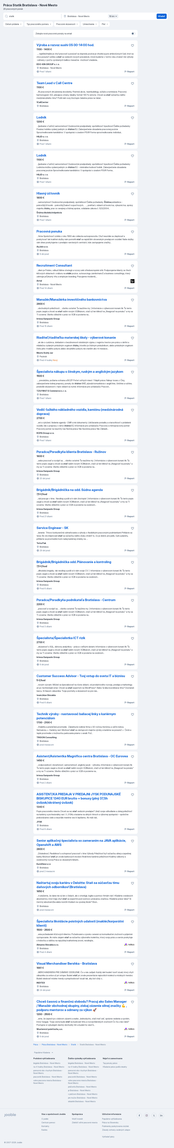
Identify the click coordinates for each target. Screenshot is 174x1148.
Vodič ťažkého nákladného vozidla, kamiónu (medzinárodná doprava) (80, 412)
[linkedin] (161, 1115)
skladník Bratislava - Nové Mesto (82, 1101)
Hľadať (161, 16)
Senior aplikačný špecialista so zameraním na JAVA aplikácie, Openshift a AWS (81, 843)
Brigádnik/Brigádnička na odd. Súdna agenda (70, 490)
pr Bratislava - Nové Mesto (79, 1090)
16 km (113, 16)
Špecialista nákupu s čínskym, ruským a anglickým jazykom (80, 372)
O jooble (45, 1119)
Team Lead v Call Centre (54, 83)
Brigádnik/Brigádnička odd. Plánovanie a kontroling (74, 562)
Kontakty (45, 1126)
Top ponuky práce (110, 1063)
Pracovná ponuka (49, 231)
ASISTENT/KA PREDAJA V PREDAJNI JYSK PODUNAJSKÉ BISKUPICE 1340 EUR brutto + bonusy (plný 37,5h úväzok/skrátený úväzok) (79, 798)
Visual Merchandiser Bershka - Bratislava (67, 963)
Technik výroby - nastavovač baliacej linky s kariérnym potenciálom (76, 716)
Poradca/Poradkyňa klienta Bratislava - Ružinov (71, 452)
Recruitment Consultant (54, 265)
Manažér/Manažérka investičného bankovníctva (72, 299)
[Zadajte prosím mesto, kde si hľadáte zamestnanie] (90, 16)
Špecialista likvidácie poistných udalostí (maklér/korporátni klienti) (80, 923)
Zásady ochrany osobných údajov (116, 1130)
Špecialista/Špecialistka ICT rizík (61, 638)
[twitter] (154, 1115)
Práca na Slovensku (110, 1122)
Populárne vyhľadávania (112, 1119)
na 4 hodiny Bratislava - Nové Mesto (48, 1067)
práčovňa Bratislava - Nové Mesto (82, 1087)
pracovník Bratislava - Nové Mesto (47, 1077)
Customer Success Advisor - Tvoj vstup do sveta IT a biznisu (81, 676)
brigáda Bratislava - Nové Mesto (46, 1063)
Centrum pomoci (48, 1122)
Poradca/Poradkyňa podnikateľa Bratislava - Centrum (76, 600)
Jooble (19, 1142)
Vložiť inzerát (77, 1119)
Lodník (41, 117)
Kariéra (44, 1130)
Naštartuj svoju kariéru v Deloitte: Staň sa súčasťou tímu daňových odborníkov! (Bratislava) (78, 885)
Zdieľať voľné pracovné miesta (84, 1122)
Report (129, 71)
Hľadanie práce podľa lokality (115, 1067)
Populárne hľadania (44, 1052)
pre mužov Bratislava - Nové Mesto (82, 1098)
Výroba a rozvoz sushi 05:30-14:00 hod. (65, 45)
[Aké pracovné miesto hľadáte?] (32, 16)
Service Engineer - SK (52, 528)
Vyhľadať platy (108, 1137)
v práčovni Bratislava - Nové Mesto (82, 1094)
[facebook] (139, 1115)
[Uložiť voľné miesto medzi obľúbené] (132, 45)
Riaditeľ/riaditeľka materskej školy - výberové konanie (76, 337)
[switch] (133, 33)
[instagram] (146, 1115)
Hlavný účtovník (48, 193)
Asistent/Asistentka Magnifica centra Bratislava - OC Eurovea (82, 756)
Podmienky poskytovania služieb (115, 1126)
